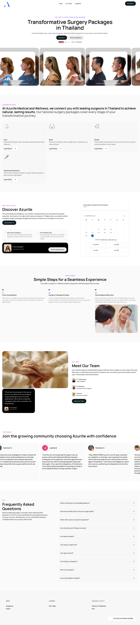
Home (8, 609)
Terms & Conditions (99, 606)
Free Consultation (75, 38)
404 (93, 609)
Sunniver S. (10, 450)
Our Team (52, 606)
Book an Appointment (57, 250)
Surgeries (9, 606)
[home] (7, 3)
